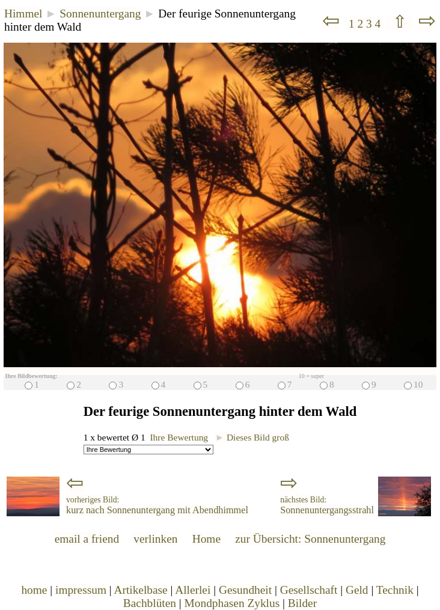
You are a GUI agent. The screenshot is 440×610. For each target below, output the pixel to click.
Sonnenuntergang (100, 13)
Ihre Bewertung (179, 437)
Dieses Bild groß (252, 437)
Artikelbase (140, 590)
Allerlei (192, 590)
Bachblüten (149, 603)
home (34, 590)
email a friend (87, 538)
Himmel (23, 13)
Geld (357, 590)
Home (206, 538)
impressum (80, 590)
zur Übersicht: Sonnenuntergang (310, 538)
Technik (395, 590)
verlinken (155, 538)
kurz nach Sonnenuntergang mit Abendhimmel (157, 505)
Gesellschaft (309, 590)
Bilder (302, 603)
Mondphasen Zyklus (232, 603)
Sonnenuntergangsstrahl (327, 505)
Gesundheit (245, 590)
